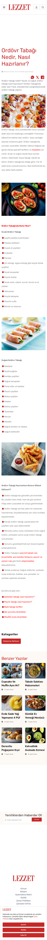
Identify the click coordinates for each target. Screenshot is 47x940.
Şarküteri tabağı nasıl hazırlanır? (19, 597)
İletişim (23, 891)
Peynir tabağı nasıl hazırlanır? (18, 602)
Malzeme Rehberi (11, 641)
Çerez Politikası (23, 900)
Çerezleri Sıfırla (23, 903)
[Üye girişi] (36, 7)
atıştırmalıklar (28, 561)
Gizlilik (23, 897)
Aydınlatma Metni (23, 894)
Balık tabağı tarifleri (13, 607)
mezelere (36, 150)
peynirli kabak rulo (28, 553)
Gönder (36, 819)
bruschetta (7, 557)
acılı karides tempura (22, 557)
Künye (24, 888)
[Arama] (42, 7)
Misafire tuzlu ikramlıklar (15, 617)
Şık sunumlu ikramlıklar (15, 612)
